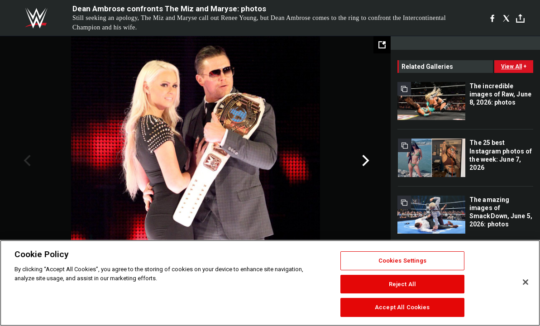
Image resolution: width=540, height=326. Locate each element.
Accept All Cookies (402, 307)
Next (365, 160)
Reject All (402, 284)
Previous (26, 160)
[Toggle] (520, 18)
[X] (506, 18)
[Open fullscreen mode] (382, 44)
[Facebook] (492, 18)
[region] (270, 283)
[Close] (525, 282)
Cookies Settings (402, 260)
